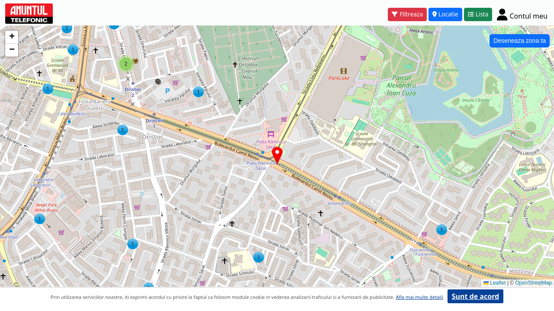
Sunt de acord (475, 296)
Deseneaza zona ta (519, 40)
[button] (441, 229)
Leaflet (494, 283)
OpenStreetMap (533, 283)
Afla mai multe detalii (419, 297)
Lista (478, 14)
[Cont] (522, 14)
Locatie (445, 14)
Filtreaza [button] (407, 14)
